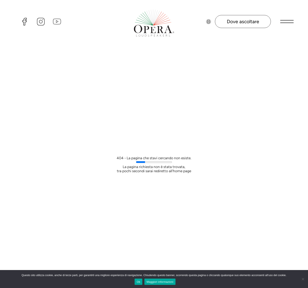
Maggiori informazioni (159, 281)
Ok (138, 281)
